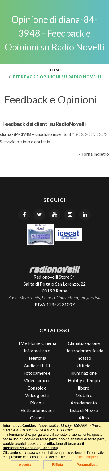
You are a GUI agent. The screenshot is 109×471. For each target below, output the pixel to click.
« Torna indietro (93, 154)
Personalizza (87, 465)
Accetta (25, 465)
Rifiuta (57, 465)
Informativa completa (82, 457)
